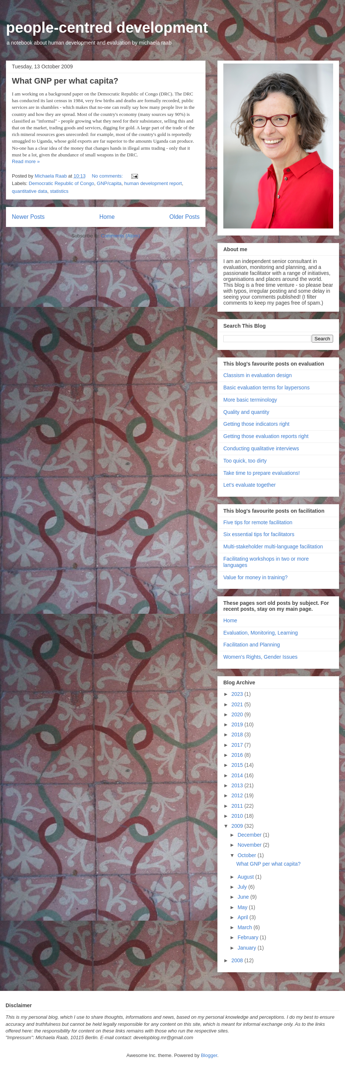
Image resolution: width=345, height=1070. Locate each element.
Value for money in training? (255, 577)
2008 (237, 960)
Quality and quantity (246, 412)
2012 (237, 795)
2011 (237, 806)
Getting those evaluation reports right (266, 436)
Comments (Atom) (120, 236)
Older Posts (185, 217)
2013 (237, 785)
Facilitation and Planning (251, 645)
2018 (237, 734)
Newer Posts (28, 217)
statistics (59, 191)
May (243, 907)
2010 (237, 816)
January (247, 948)
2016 (237, 755)
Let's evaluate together (249, 485)
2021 (237, 704)
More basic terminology (250, 400)
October (247, 855)
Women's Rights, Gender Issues (260, 657)
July (242, 887)
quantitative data (29, 191)
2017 (237, 745)
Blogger (209, 1055)
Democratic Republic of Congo (61, 183)
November (250, 845)
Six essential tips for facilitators (258, 534)
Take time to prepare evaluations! (261, 473)
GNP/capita (109, 183)
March (245, 927)
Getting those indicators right (256, 424)
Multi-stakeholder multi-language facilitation (273, 546)
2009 (237, 826)
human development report (153, 183)
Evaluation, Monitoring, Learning (260, 633)
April (243, 917)
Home (107, 217)
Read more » (26, 161)
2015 (237, 765)
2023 (237, 694)
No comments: (108, 176)
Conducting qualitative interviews (261, 448)
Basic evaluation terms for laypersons (266, 387)
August (246, 877)
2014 (237, 775)
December (250, 835)
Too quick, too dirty (245, 461)
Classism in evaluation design (257, 375)
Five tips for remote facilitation (257, 522)
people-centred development (107, 27)
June (243, 897)
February (248, 937)
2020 (237, 714)
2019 (237, 724)
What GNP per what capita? (65, 80)
